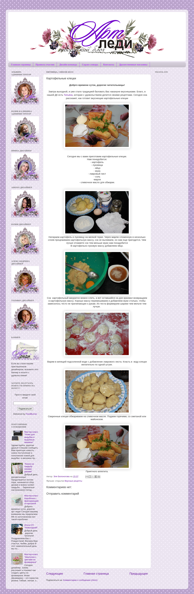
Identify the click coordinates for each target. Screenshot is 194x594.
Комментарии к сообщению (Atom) (80, 580)
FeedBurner (31, 414)
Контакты (108, 64)
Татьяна (68, 95)
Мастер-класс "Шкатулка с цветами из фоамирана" (31, 558)
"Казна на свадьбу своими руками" (29, 468)
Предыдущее (138, 573)
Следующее (54, 573)
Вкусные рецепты (73, 481)
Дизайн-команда (68, 64)
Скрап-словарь (90, 64)
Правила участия (45, 64)
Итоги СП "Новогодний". (31, 526)
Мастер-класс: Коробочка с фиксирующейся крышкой (31, 499)
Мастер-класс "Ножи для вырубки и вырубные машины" (31, 437)
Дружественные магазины (133, 64)
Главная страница (21, 64)
